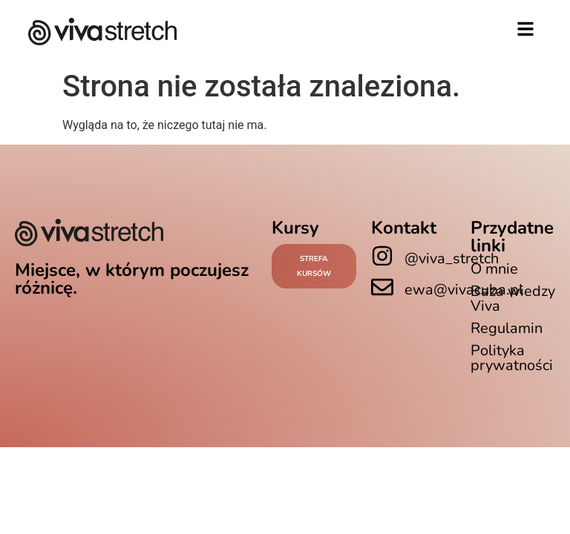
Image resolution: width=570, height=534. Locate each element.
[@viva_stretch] (382, 256)
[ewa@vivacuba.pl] (382, 287)
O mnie (494, 269)
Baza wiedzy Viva (513, 298)
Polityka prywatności (512, 357)
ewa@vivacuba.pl (463, 290)
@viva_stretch (451, 258)
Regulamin (507, 328)
